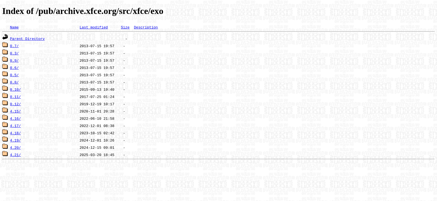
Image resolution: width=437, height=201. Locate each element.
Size (125, 27)
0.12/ (15, 103)
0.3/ (14, 53)
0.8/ (14, 82)
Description (146, 27)
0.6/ (14, 67)
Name (14, 27)
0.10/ (15, 89)
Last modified (93, 27)
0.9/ (14, 60)
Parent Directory (27, 38)
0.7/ (14, 45)
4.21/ (15, 154)
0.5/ (14, 74)
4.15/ (15, 111)
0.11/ (15, 96)
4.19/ (15, 140)
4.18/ (15, 132)
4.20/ (15, 147)
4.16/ (15, 118)
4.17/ (15, 125)
